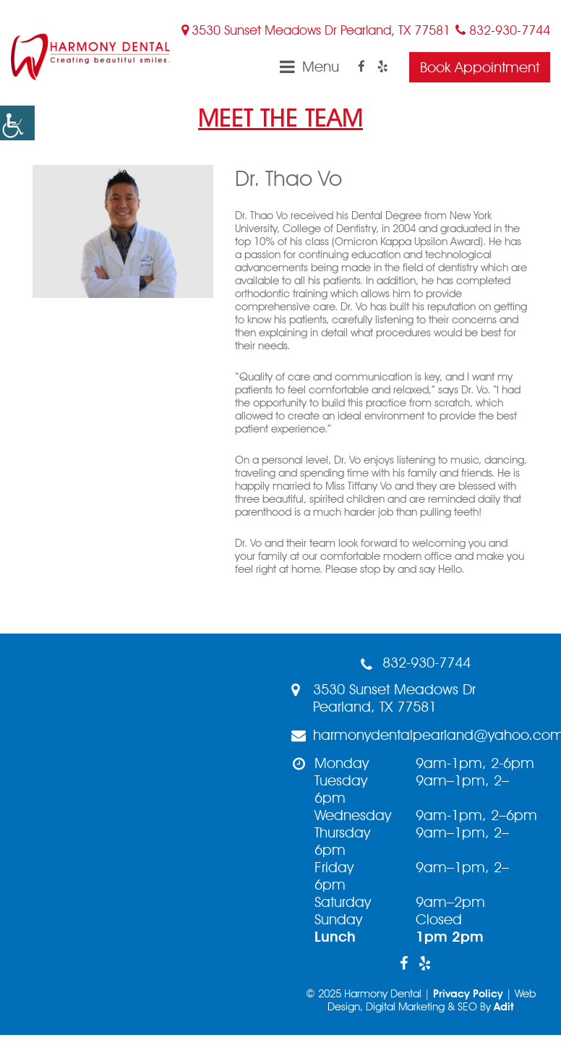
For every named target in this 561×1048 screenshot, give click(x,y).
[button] (17, 123)
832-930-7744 (502, 30)
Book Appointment (479, 67)
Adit (504, 1006)
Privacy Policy (468, 993)
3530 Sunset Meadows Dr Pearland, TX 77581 (315, 30)
